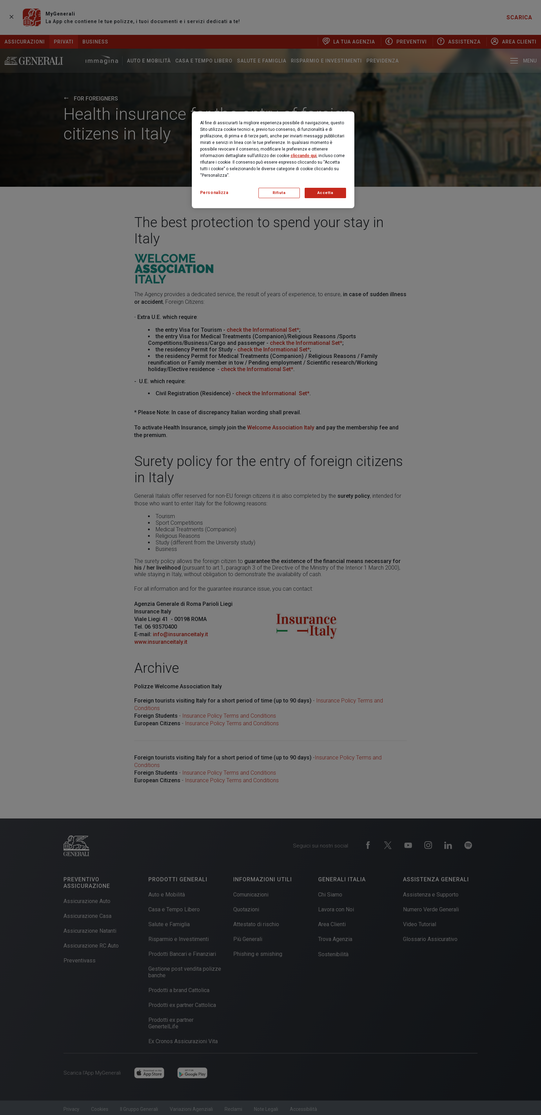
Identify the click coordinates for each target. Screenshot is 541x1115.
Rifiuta (279, 193)
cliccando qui (303, 155)
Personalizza (214, 192)
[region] (273, 160)
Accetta (325, 193)
